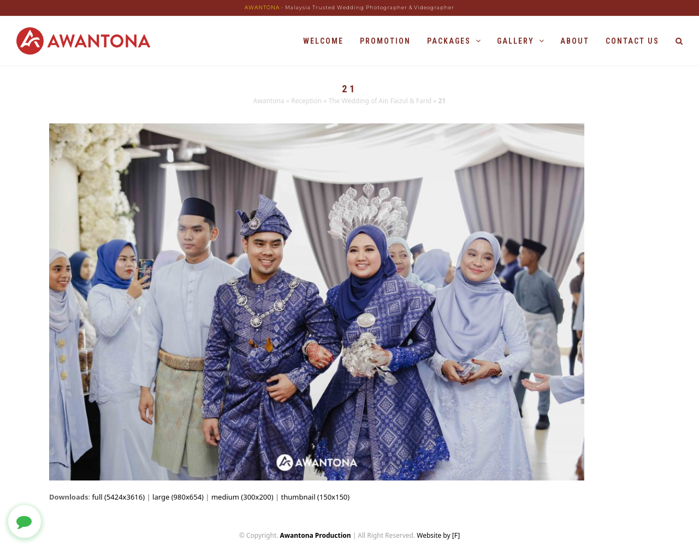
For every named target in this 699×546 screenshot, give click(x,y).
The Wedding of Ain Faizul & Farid (380, 100)
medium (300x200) (242, 497)
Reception (306, 100)
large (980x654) (178, 497)
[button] (679, 41)
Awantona (269, 100)
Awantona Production (315, 535)
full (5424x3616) (118, 497)
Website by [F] (438, 535)
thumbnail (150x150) (315, 497)
